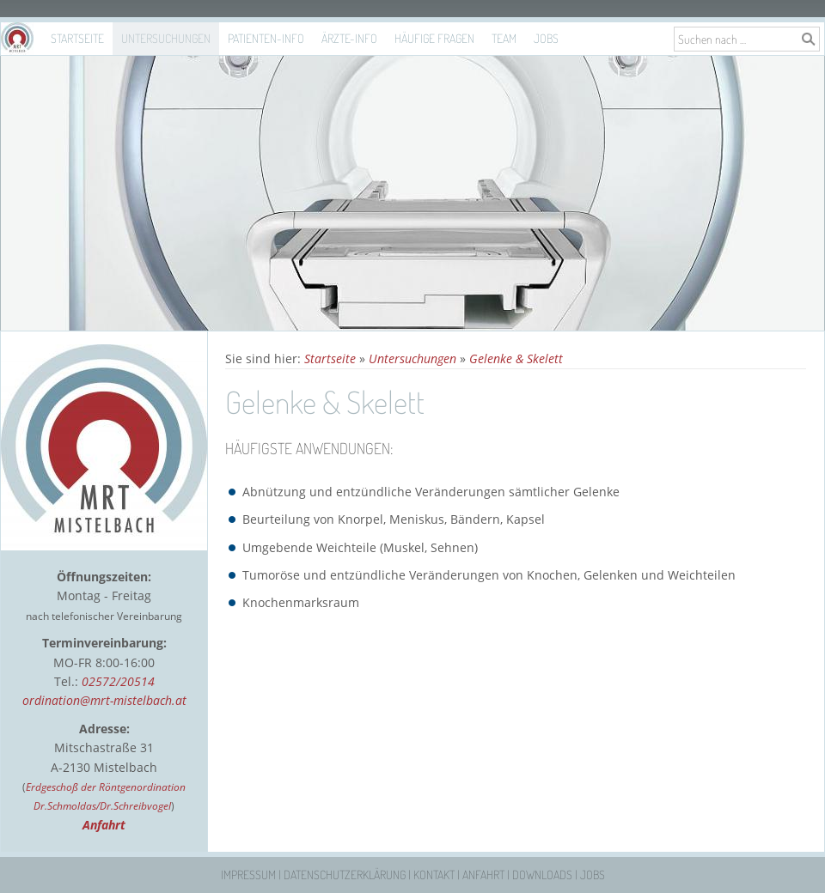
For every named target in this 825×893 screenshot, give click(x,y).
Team (504, 38)
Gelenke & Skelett (516, 358)
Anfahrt (483, 874)
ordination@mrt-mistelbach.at (104, 700)
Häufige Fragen (434, 38)
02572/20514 (118, 681)
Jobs (546, 38)
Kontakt (434, 874)
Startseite (77, 38)
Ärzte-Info (349, 38)
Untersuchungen (166, 38)
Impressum (248, 874)
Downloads (542, 874)
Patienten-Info (266, 38)
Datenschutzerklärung (345, 874)
